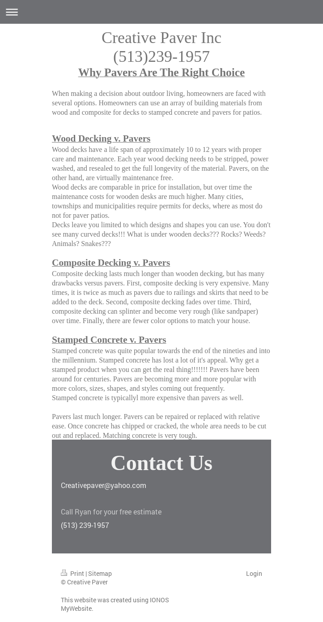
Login (254, 573)
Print (73, 573)
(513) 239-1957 (85, 525)
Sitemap (100, 573)
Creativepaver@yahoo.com (103, 485)
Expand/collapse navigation (161, 12)
